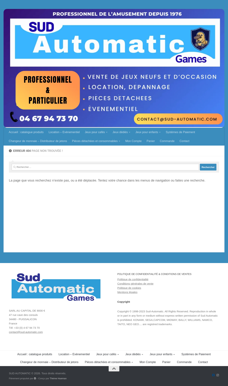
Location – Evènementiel (64, 132)
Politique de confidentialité (132, 279)
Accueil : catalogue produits (26, 132)
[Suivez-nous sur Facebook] (213, 375)
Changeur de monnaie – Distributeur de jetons (38, 141)
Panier (151, 141)
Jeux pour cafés (95, 132)
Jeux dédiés (120, 132)
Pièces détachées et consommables (95, 141)
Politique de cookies (129, 287)
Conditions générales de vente (135, 283)
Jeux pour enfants (146, 132)
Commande (167, 141)
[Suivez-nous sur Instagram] (217, 375)
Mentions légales (127, 292)
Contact (184, 141)
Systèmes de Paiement (180, 132)
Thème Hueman (58, 378)
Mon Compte (133, 141)
